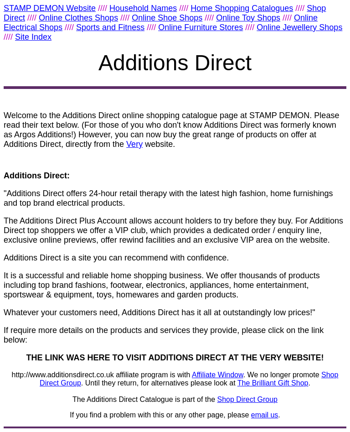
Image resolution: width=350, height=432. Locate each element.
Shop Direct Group (247, 399)
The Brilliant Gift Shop (273, 383)
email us (264, 415)
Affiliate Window (217, 375)
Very (134, 144)
